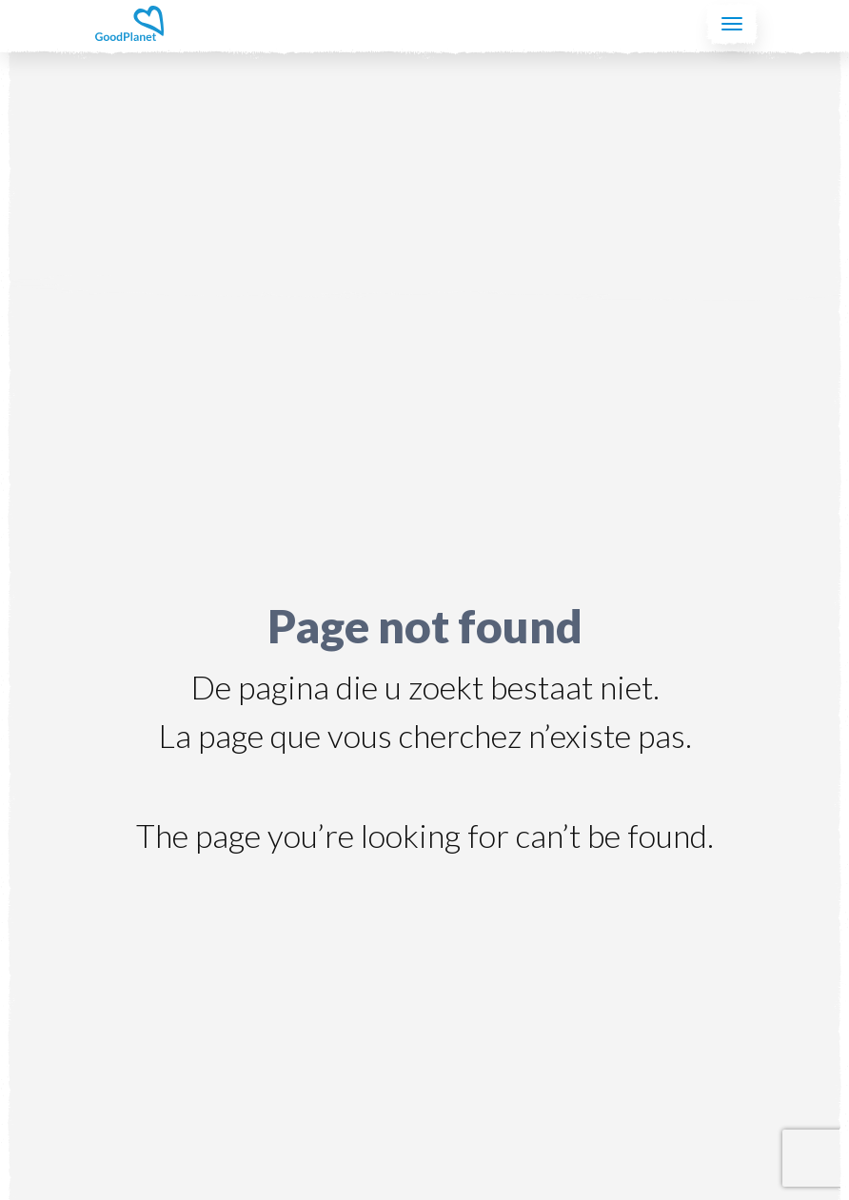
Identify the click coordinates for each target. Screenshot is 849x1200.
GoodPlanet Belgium (129, 24)
